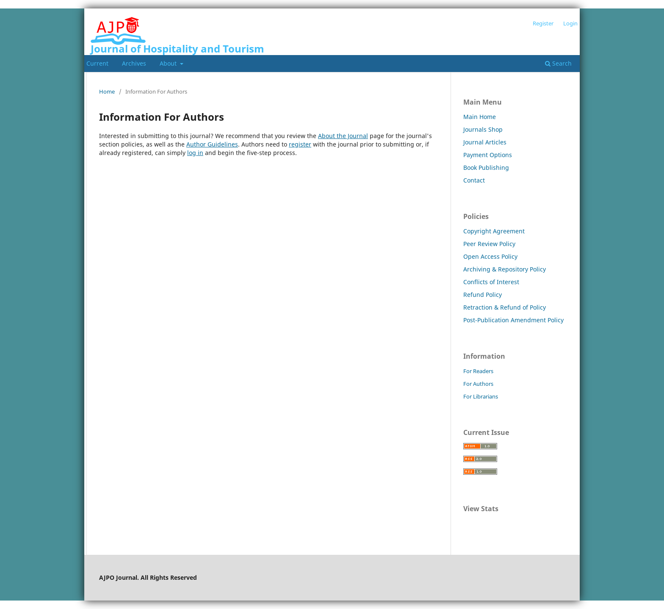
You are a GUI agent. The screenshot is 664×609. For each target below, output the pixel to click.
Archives (134, 63)
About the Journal (343, 136)
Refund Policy (482, 295)
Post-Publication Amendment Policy (513, 320)
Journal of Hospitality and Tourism (177, 48)
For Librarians (480, 396)
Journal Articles (484, 142)
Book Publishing (486, 167)
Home (107, 91)
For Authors (478, 384)
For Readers (478, 371)
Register (543, 23)
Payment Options (487, 155)
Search (558, 63)
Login (570, 23)
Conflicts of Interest (491, 282)
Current (97, 63)
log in (195, 153)
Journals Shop (483, 129)
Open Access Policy (490, 256)
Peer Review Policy (489, 244)
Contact (474, 180)
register (300, 144)
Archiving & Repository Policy (504, 269)
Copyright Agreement (494, 231)
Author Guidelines (212, 144)
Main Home (479, 117)
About (169, 63)
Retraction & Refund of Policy (504, 307)
